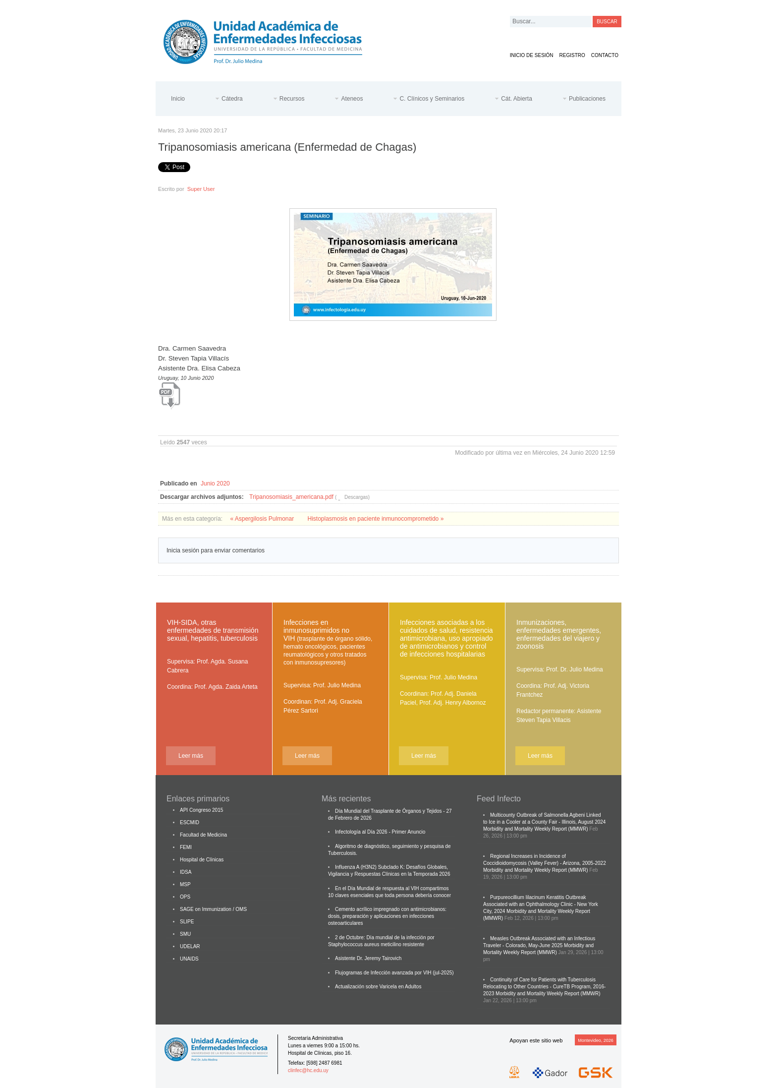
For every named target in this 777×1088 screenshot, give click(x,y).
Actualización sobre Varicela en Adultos (378, 986)
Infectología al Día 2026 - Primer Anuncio (380, 832)
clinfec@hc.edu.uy (308, 1070)
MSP (185, 884)
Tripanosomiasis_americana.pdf (291, 496)
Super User (201, 189)
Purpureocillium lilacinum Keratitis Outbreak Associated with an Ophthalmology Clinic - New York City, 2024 (540, 904)
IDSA (185, 872)
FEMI (186, 847)
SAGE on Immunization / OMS (213, 909)
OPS (185, 897)
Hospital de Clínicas (201, 859)
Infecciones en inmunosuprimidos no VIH (327, 642)
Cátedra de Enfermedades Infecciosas (271, 39)
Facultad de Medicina (203, 835)
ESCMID (189, 822)
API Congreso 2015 (201, 810)
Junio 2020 (215, 483)
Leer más (190, 755)
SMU (185, 934)
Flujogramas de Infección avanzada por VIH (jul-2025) (394, 972)
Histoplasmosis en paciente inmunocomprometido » (376, 518)
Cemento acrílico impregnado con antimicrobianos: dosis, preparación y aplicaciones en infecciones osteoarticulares (387, 916)
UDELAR (190, 946)
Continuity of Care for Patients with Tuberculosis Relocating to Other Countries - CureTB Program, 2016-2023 (544, 986)
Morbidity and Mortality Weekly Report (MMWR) (535, 829)
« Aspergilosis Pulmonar (262, 518)
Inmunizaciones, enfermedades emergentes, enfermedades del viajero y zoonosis (558, 634)
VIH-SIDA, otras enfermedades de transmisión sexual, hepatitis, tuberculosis (212, 630)
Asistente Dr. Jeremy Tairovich (368, 958)
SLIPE (187, 921)
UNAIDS (189, 959)
